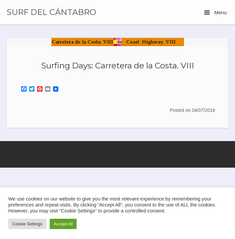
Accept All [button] (63, 223)
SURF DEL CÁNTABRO (51, 12)
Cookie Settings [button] (27, 223)
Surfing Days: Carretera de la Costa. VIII (117, 65)
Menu (215, 12)
